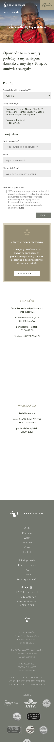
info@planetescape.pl (27, 592)
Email (6, 154)
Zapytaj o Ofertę (47, 5)
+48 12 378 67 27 (27, 273)
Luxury (27, 537)
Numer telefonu (11, 168)
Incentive (27, 542)
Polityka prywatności (14, 187)
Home (5, 12)
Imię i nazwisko (11, 140)
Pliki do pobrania (27, 560)
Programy (27, 532)
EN (35, 5)
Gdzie (27, 528)
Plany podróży (10, 103)
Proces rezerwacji (27, 565)
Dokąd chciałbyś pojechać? (17, 90)
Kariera (27, 574)
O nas (27, 547)
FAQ (27, 569)
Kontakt (27, 552)
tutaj (21, 207)
